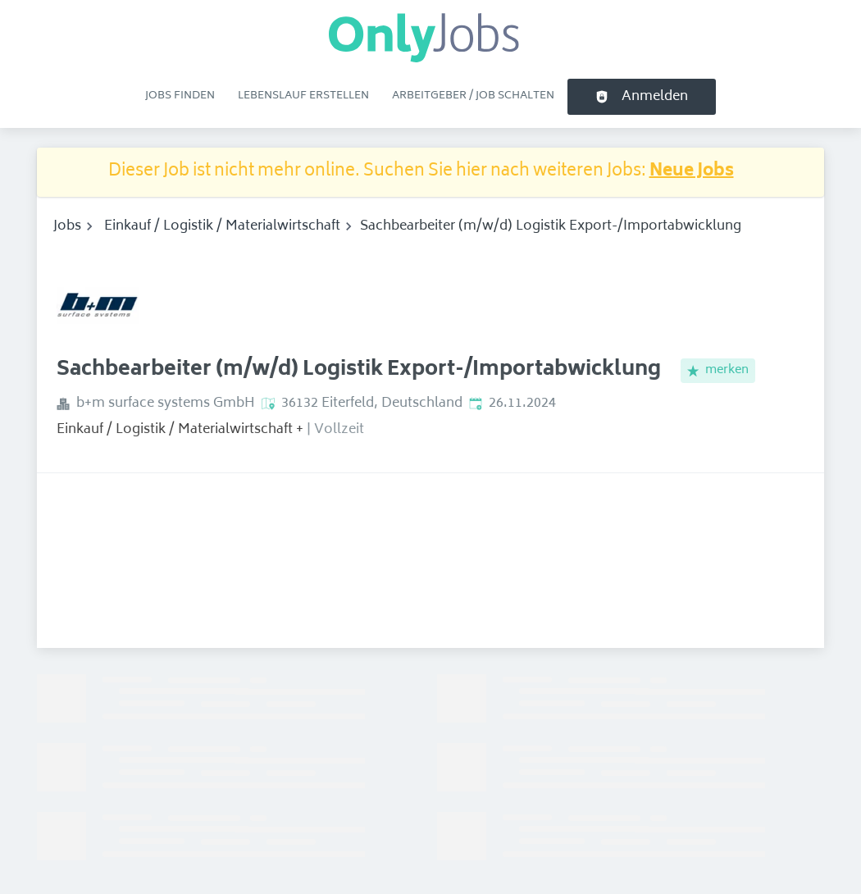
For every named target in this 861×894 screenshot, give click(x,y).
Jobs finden (180, 96)
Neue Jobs (691, 171)
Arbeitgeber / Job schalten (473, 96)
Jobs (67, 226)
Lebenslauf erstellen (303, 96)
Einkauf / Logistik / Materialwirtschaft (222, 226)
